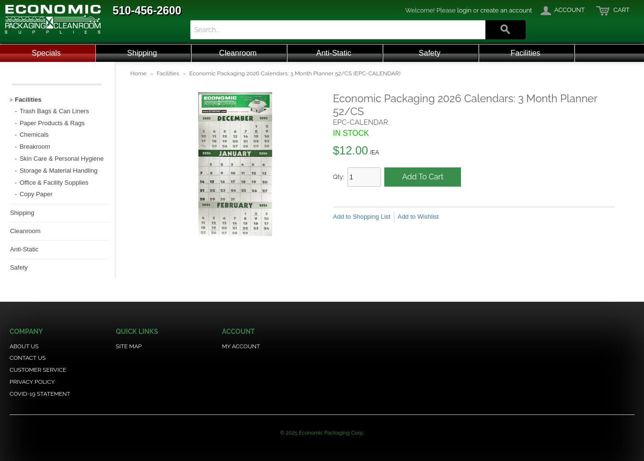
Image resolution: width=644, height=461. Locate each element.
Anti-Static (333, 53)
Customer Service (38, 369)
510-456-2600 (147, 10)
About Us (24, 346)
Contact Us (28, 358)
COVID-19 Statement (40, 393)
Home (138, 73)
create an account (506, 10)
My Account (241, 346)
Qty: (339, 176)
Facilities (525, 53)
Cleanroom (237, 53)
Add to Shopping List (362, 216)
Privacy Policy (32, 381)
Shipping (142, 53)
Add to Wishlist (418, 216)
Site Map (129, 346)
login (464, 10)
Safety (429, 53)
